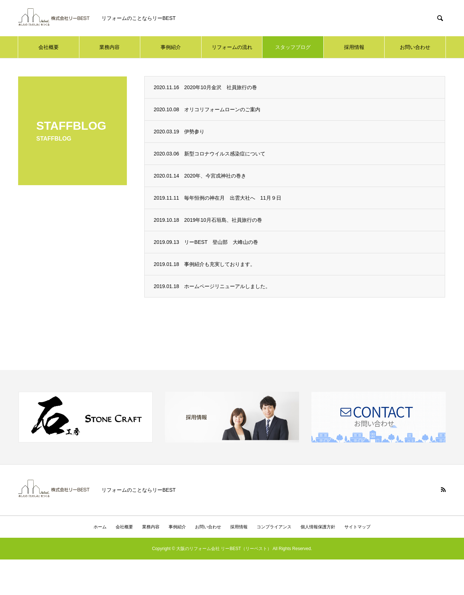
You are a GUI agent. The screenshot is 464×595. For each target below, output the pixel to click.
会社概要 (48, 47)
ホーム (100, 526)
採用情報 (354, 47)
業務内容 (109, 47)
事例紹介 (171, 47)
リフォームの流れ (232, 47)
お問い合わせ (415, 47)
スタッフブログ (293, 47)
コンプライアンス (274, 526)
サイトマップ (357, 526)
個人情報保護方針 (318, 526)
